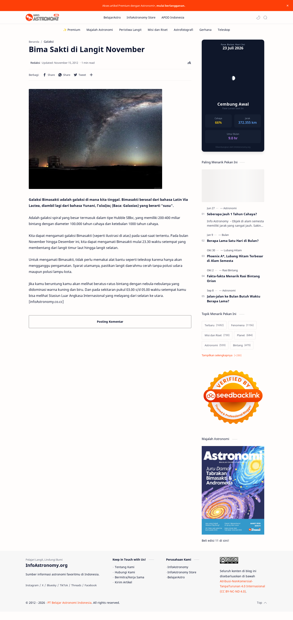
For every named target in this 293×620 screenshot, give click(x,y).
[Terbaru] (214, 327)
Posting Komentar (110, 324)
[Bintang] (241, 347)
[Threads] (76, 593)
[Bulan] (225, 237)
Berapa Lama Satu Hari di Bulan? (233, 243)
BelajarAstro (176, 586)
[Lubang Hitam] (233, 252)
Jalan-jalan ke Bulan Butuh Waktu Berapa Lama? (233, 300)
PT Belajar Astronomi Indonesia (69, 611)
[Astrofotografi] (183, 29)
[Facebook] (91, 593)
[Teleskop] (224, 29)
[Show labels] (222, 357)
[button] (258, 17)
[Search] (265, 17)
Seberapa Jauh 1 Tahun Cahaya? (232, 216)
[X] (43, 593)
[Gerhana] (205, 29)
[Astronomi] (230, 210)
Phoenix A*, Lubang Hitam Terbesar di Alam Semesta (235, 260)
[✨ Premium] (71, 29)
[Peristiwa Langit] (130, 29)
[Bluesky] (51, 593)
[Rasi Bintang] (230, 272)
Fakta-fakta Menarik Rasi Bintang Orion (233, 280)
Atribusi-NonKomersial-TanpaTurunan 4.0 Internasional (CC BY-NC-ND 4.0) (242, 595)
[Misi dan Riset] (158, 29)
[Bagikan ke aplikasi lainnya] (91, 77)
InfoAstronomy (178, 575)
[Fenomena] (242, 327)
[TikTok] (64, 593)
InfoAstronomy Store (182, 580)
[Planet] (244, 337)
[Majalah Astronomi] (99, 29)
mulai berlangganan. (171, 6)
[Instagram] (32, 593)
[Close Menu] (286, 6)
